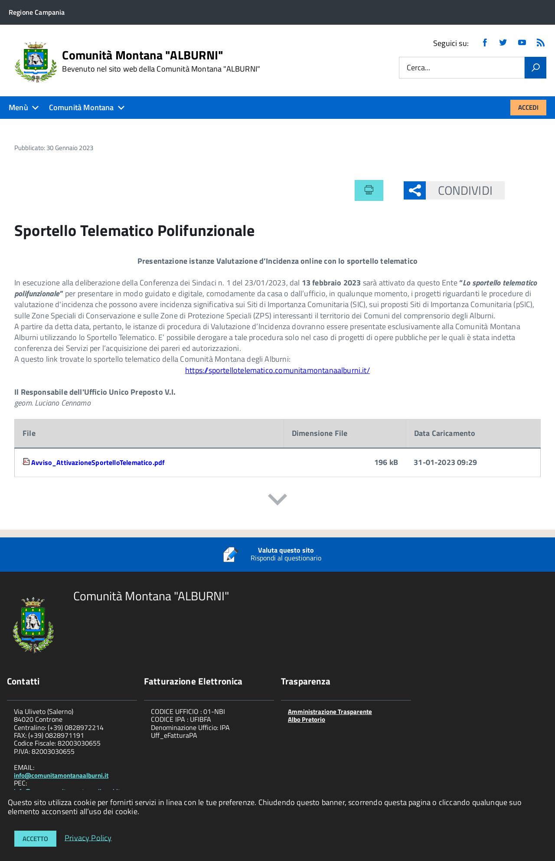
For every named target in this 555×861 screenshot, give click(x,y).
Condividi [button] (459, 190)
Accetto (35, 839)
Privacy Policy (88, 837)
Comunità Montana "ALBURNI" (161, 61)
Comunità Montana (81, 107)
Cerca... (418, 67)
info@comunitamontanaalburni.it (61, 775)
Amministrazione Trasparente (330, 712)
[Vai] (535, 68)
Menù (18, 107)
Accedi (528, 107)
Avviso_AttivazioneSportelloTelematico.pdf (98, 462)
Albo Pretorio (306, 719)
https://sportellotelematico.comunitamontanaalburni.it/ (277, 370)
